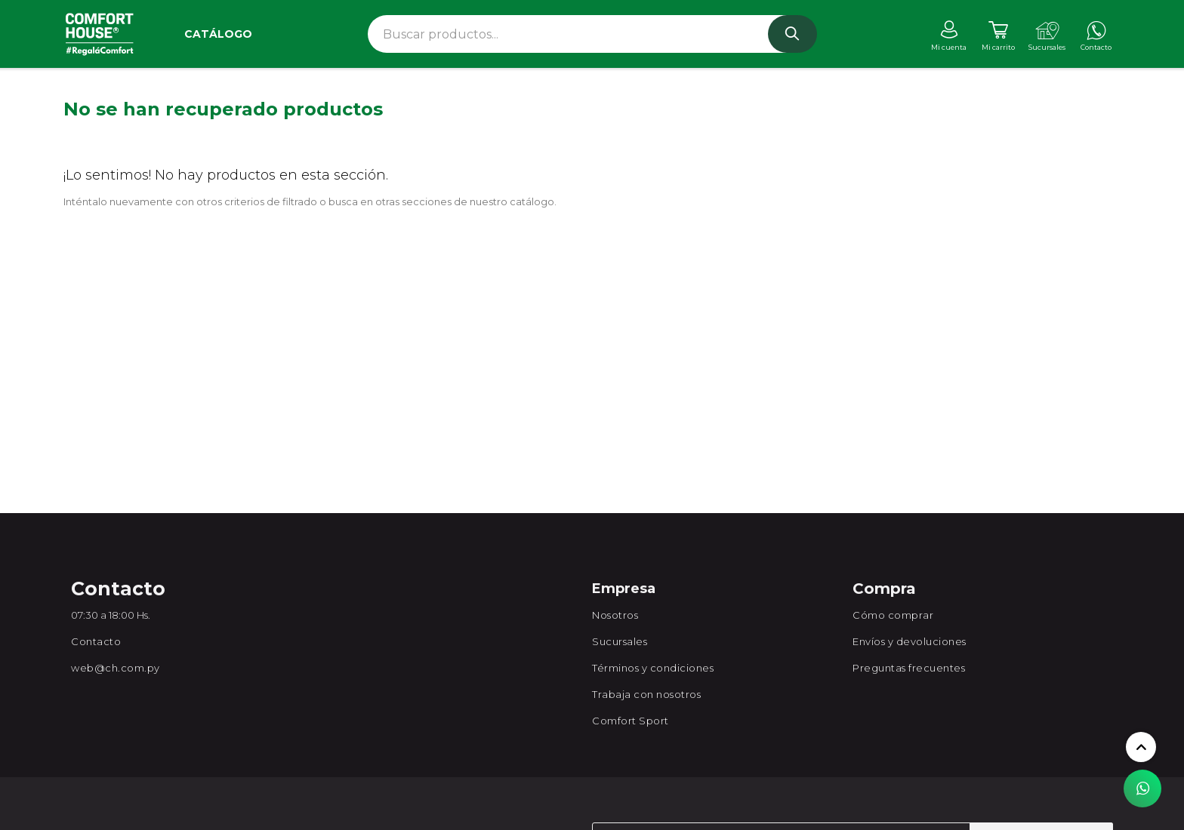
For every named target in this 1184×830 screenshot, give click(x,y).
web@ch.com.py (115, 668)
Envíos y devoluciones (910, 641)
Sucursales (619, 641)
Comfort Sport (630, 721)
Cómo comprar (893, 615)
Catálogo (218, 34)
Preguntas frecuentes (909, 668)
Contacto (96, 641)
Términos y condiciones (653, 668)
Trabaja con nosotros (646, 694)
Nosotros (615, 615)
